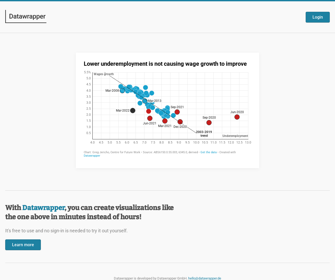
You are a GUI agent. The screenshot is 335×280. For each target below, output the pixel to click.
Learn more (23, 244)
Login (317, 17)
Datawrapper (43, 208)
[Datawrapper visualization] (167, 110)
